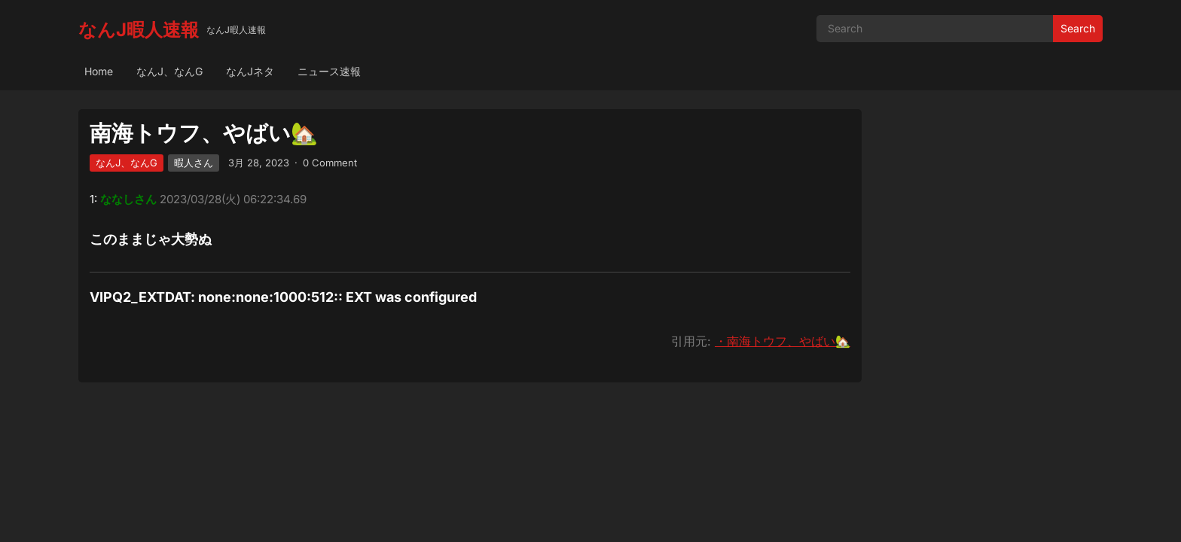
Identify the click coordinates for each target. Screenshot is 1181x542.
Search (1077, 28)
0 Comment (330, 163)
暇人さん (193, 163)
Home (98, 71)
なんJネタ (250, 71)
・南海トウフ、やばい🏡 (782, 341)
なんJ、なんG (169, 71)
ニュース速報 (329, 71)
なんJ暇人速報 (138, 30)
